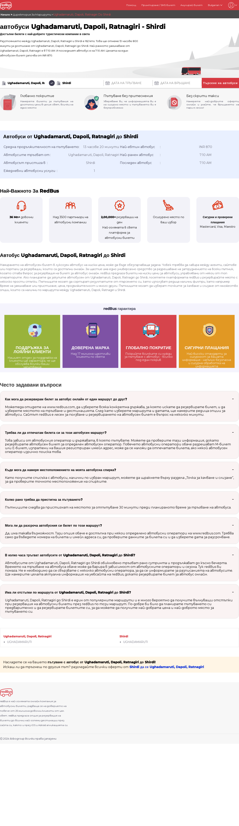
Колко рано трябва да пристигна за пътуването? (43, 500)
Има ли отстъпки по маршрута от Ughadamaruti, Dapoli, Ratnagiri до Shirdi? (68, 592)
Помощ (131, 5)
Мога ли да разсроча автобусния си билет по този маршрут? (53, 525)
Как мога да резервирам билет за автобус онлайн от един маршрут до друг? (66, 399)
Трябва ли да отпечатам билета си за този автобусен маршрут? (55, 433)
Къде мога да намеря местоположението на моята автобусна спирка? (60, 470)
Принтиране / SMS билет (158, 5)
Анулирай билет (191, 5)
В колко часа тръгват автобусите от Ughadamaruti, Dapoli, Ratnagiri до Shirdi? (70, 555)
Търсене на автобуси (220, 83)
